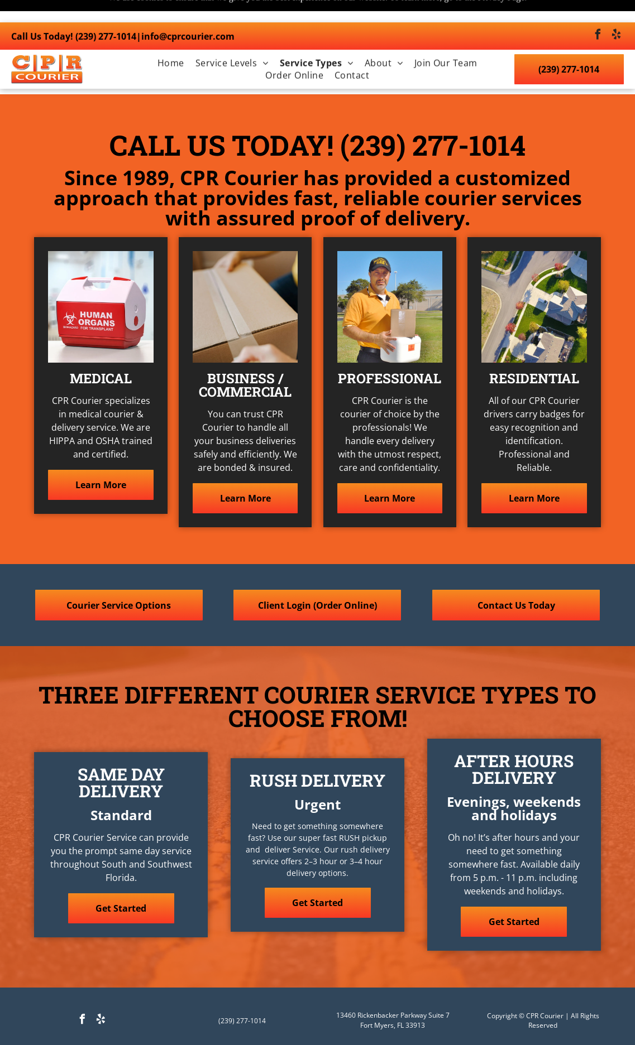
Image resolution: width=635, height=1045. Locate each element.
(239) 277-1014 (105, 14)
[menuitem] (171, 41)
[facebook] (597, 13)
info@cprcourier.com (188, 14)
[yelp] (616, 13)
